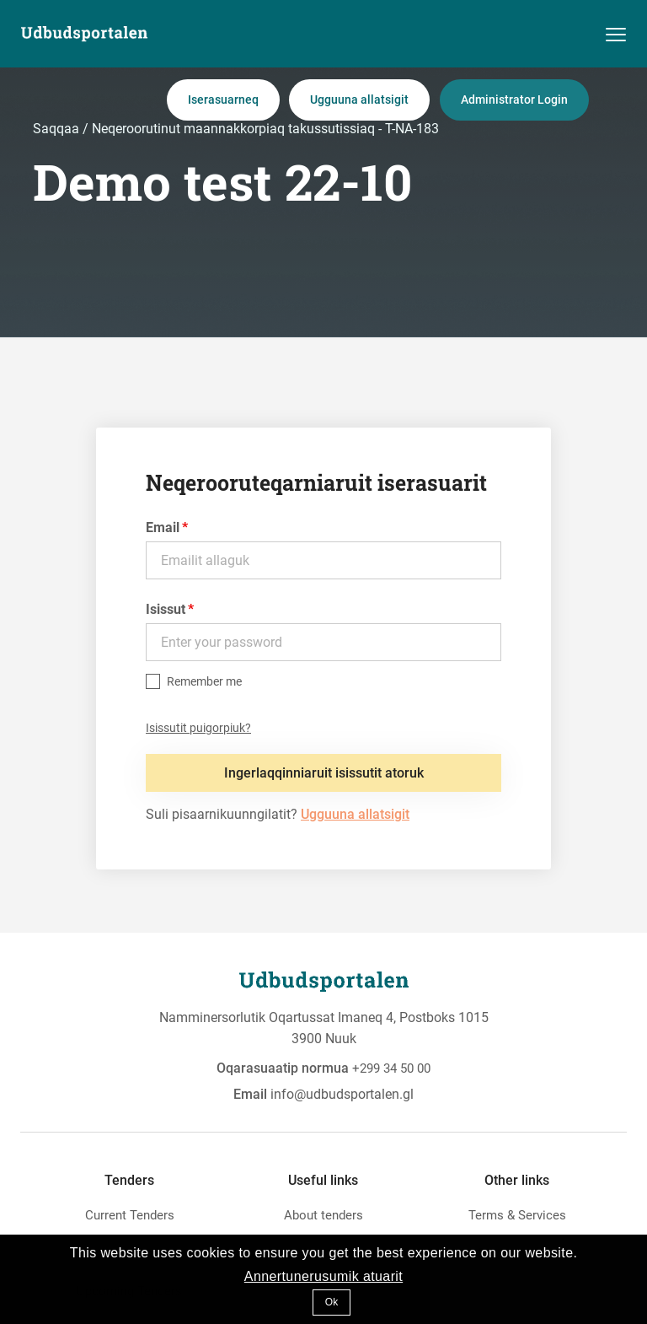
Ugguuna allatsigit (359, 99)
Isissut (165, 609)
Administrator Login (514, 99)
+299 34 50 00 (391, 1068)
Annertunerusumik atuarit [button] (323, 1276)
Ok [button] (331, 1302)
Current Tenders (129, 1215)
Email (162, 527)
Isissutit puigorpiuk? (198, 728)
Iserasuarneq (223, 99)
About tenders (323, 1215)
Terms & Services (517, 1215)
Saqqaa (58, 129)
